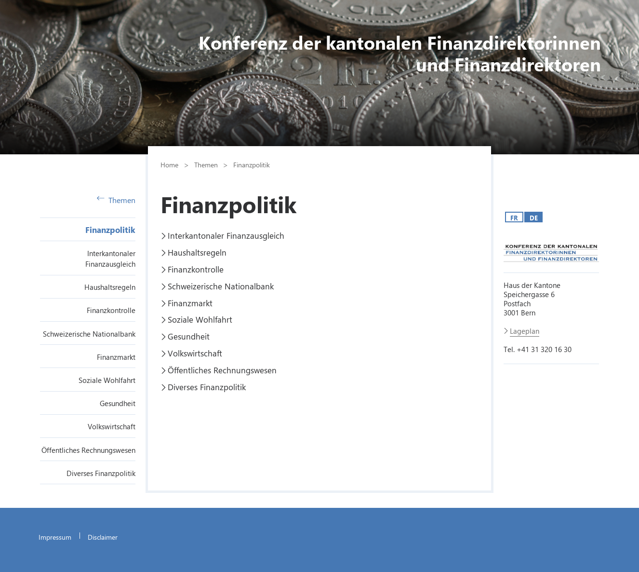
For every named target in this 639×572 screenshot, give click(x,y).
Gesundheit (117, 403)
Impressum (55, 536)
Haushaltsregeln (109, 287)
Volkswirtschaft (111, 426)
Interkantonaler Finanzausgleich (226, 235)
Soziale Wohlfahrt (107, 380)
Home (169, 164)
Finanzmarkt (116, 357)
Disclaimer (103, 536)
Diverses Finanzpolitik (101, 473)
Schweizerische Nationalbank (89, 334)
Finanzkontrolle (111, 310)
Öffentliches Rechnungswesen (88, 450)
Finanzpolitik (110, 229)
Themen (116, 200)
